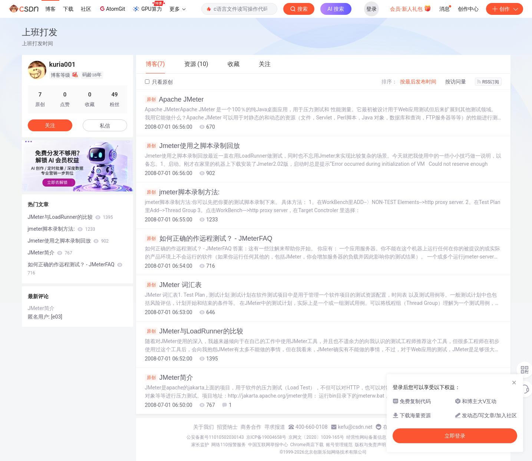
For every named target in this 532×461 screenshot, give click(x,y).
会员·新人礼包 (410, 8)
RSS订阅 (488, 82)
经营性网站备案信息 (366, 437)
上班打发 (39, 32)
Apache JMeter (174, 99)
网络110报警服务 (228, 444)
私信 (105, 126)
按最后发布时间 (418, 82)
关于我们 (203, 427)
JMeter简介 (169, 377)
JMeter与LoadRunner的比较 (194, 331)
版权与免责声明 (370, 444)
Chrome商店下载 (307, 444)
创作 (504, 9)
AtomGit (112, 8)
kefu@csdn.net (355, 427)
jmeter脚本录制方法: (182, 192)
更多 (177, 9)
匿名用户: (39, 317)
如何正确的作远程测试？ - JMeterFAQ (208, 238)
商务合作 (251, 427)
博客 (50, 9)
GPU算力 (148, 7)
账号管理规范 (339, 444)
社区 (86, 9)
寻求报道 (274, 427)
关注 (50, 125)
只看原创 (159, 82)
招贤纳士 (227, 427)
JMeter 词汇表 (173, 285)
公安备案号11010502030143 (215, 437)
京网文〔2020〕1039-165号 (316, 437)
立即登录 (455, 436)
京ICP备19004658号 (266, 437)
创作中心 (468, 9)
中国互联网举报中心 (268, 444)
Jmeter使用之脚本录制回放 (192, 145)
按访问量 (455, 82)
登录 (371, 9)
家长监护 (200, 444)
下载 (68, 9)
